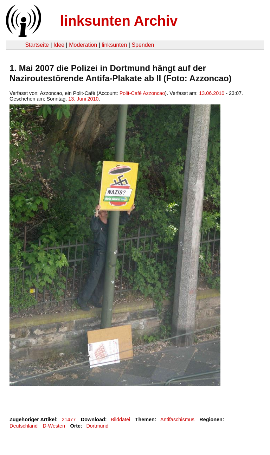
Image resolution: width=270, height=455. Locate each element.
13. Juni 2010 (83, 99)
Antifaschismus (177, 419)
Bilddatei (120, 419)
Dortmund (97, 426)
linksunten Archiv (119, 20)
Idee (58, 45)
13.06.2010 (211, 93)
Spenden (142, 45)
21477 (69, 419)
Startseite (37, 45)
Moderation (83, 45)
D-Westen (54, 426)
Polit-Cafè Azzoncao (142, 93)
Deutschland (23, 426)
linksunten (114, 45)
